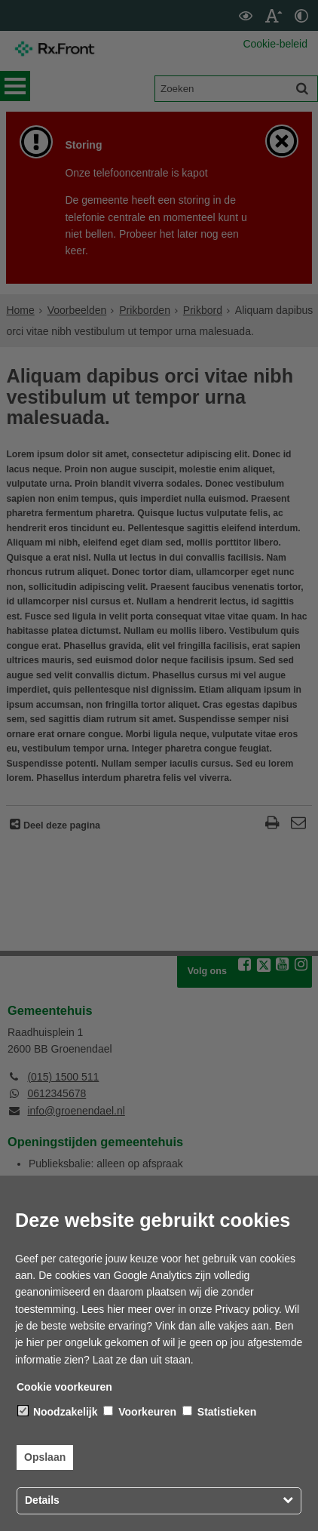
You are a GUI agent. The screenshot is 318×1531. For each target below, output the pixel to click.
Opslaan (45, 1457)
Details (42, 1500)
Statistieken (219, 1412)
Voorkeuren (139, 1412)
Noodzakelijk (57, 1412)
